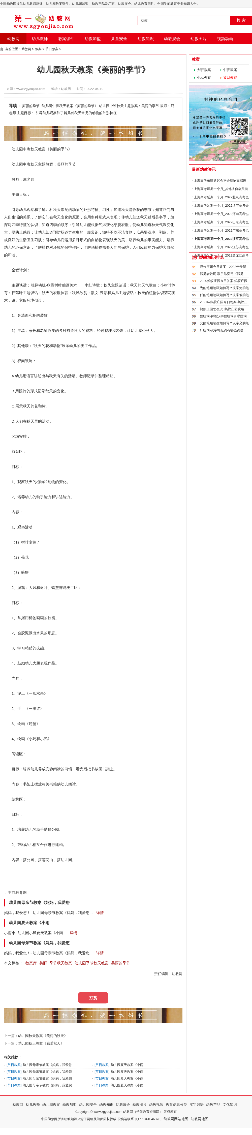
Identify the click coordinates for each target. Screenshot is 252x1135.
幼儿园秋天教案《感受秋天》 (41, 1043)
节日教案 (51, 49)
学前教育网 (17, 892)
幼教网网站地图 (176, 1119)
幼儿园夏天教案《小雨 (127, 1065)
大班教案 (204, 70)
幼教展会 (172, 39)
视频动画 (225, 39)
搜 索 (241, 20)
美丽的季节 (120, 963)
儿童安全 (119, 39)
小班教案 (204, 77)
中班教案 (230, 70)
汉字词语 (197, 1104)
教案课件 (66, 39)
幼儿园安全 (88, 1104)
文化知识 (230, 1104)
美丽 (53, 149)
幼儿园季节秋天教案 (92, 963)
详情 (99, 912)
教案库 (31, 963)
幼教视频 (156, 1104)
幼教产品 (213, 1104)
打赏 (93, 998)
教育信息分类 (176, 1104)
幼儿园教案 (51, 1104)
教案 (38, 49)
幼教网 (13, 39)
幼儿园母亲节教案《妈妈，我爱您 (47, 1065)
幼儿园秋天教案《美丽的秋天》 (43, 1036)
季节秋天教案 (60, 963)
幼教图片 (199, 39)
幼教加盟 (93, 39)
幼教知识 (146, 39)
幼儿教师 (40, 39)
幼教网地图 (199, 1119)
